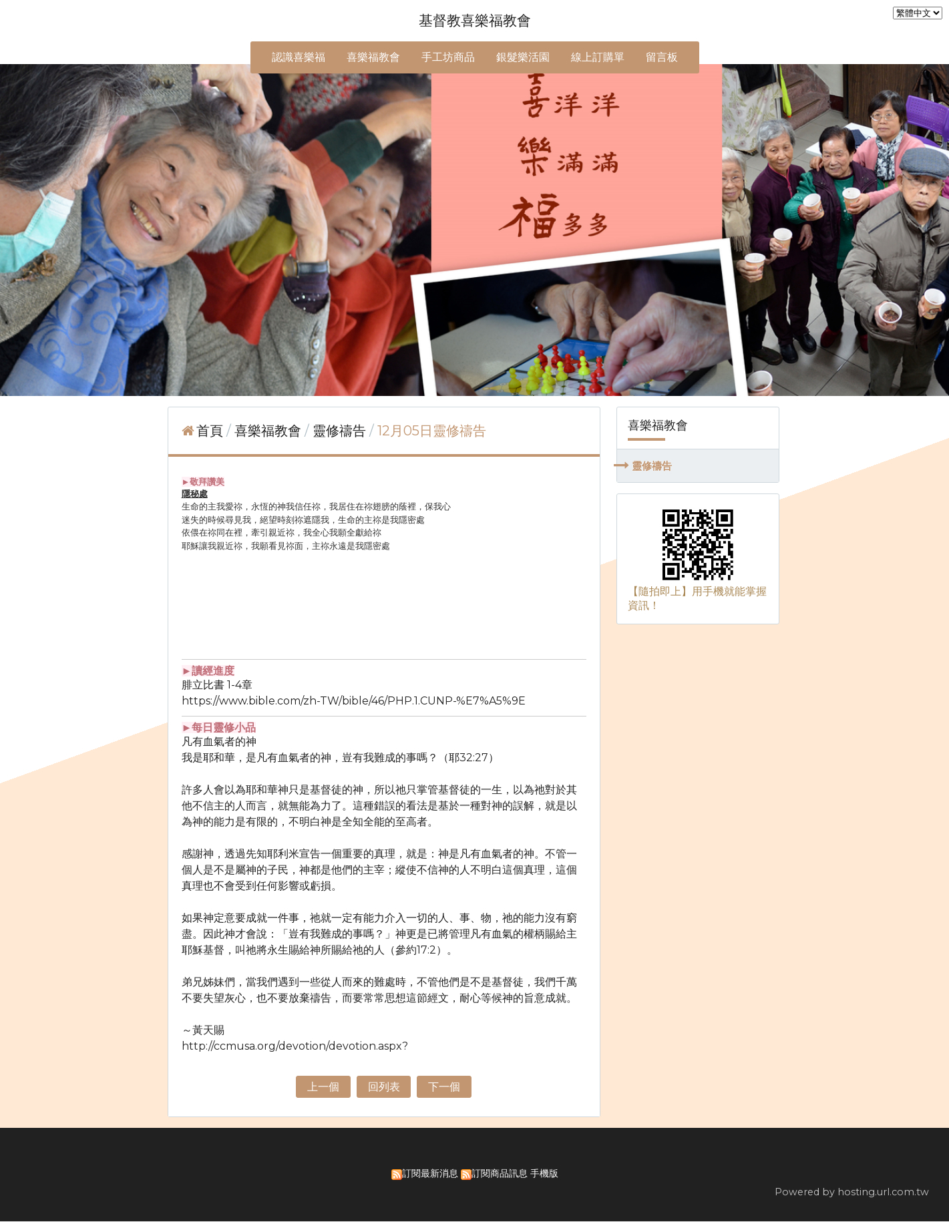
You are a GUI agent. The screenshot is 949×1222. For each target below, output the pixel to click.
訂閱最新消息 (430, 1174)
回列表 (384, 1086)
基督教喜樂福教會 (475, 20)
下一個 (444, 1086)
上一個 (323, 1086)
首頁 (209, 431)
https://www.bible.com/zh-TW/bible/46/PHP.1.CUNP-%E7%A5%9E (354, 700)
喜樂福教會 (269, 431)
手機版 (544, 1174)
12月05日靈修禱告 (431, 431)
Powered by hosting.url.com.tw (852, 1193)
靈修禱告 (652, 465)
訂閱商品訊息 (499, 1174)
